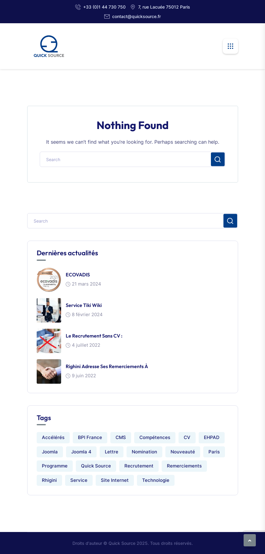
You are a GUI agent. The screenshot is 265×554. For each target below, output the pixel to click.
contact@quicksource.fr (136, 16)
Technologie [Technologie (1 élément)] (155, 480)
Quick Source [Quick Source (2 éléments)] (96, 466)
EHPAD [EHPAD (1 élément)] (211, 437)
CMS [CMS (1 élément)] (121, 437)
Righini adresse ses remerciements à (107, 366)
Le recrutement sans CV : (94, 336)
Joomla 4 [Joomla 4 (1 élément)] (81, 452)
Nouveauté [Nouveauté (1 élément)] (183, 452)
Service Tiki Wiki (84, 305)
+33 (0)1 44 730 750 (104, 6)
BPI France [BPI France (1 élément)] (90, 437)
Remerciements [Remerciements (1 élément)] (184, 466)
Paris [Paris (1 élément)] (214, 452)
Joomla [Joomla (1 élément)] (50, 452)
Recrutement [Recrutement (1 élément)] (138, 466)
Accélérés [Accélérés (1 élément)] (53, 437)
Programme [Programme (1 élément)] (55, 466)
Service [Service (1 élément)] (78, 480)
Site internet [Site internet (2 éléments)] (115, 480)
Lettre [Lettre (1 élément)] (111, 452)
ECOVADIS (78, 274)
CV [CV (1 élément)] (187, 437)
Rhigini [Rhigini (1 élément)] (49, 480)
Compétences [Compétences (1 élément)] (154, 437)
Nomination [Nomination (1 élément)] (144, 452)
